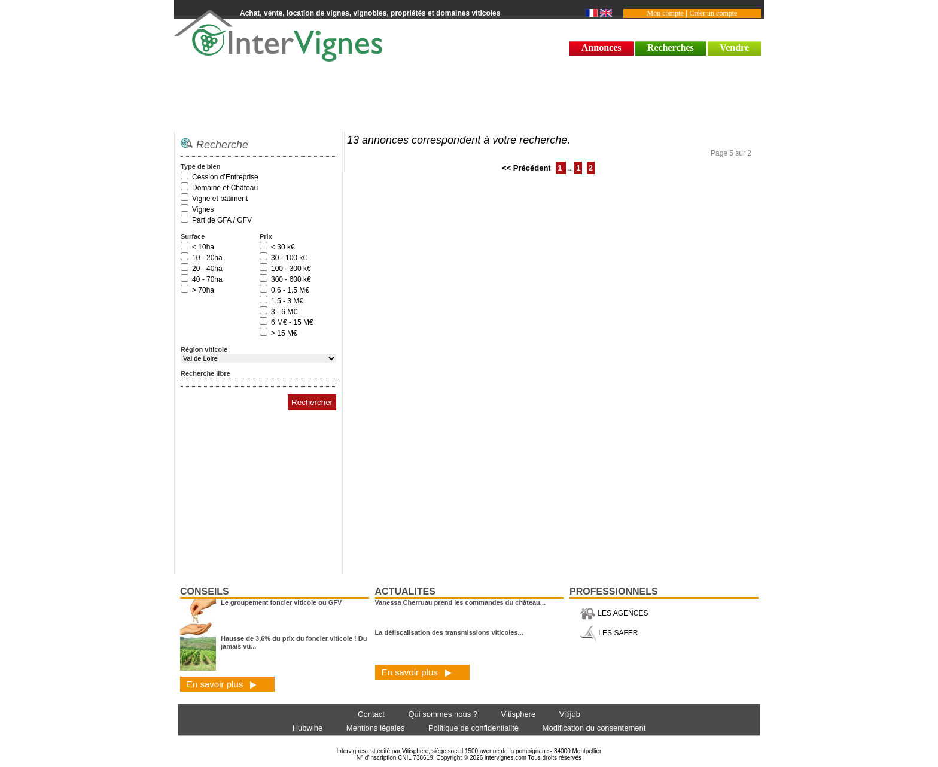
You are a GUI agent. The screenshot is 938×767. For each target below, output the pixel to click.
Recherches (670, 47)
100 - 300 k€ (291, 268)
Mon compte (665, 13)
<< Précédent (527, 167)
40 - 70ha (207, 279)
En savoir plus (222, 684)
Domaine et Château (225, 188)
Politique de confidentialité (473, 727)
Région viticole (204, 349)
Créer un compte (713, 13)
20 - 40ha (207, 268)
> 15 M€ (284, 333)
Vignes (203, 209)
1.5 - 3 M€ (287, 301)
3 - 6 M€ (284, 312)
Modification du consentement (594, 727)
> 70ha (203, 290)
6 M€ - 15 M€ (292, 322)
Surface (193, 236)
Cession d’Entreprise (225, 177)
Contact (371, 714)
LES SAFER (609, 633)
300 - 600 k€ (291, 279)
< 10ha (203, 247)
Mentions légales (375, 727)
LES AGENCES (614, 613)
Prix (266, 236)
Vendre (734, 47)
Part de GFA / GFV (222, 220)
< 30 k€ (283, 247)
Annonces (601, 47)
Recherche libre (205, 373)
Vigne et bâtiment (220, 198)
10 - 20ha (207, 258)
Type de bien (200, 166)
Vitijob (569, 714)
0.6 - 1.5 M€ (290, 290)
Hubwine (308, 727)
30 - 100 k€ (289, 258)
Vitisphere (518, 714)
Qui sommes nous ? (442, 714)
